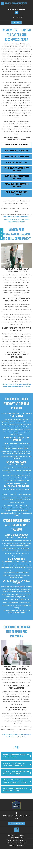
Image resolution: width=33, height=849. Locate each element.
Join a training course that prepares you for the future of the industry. (16, 735)
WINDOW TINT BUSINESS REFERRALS (16, 193)
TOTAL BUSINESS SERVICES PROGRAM (16, 185)
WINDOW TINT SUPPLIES (16, 162)
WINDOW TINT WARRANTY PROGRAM (16, 169)
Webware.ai (20, 845)
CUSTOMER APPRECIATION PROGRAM (16, 177)
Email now (16, 23)
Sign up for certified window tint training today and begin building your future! (16, 385)
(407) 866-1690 (18, 17)
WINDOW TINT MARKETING (16, 156)
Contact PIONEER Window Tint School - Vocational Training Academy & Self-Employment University (16, 219)
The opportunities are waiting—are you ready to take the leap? (16, 611)
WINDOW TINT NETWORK (16, 150)
